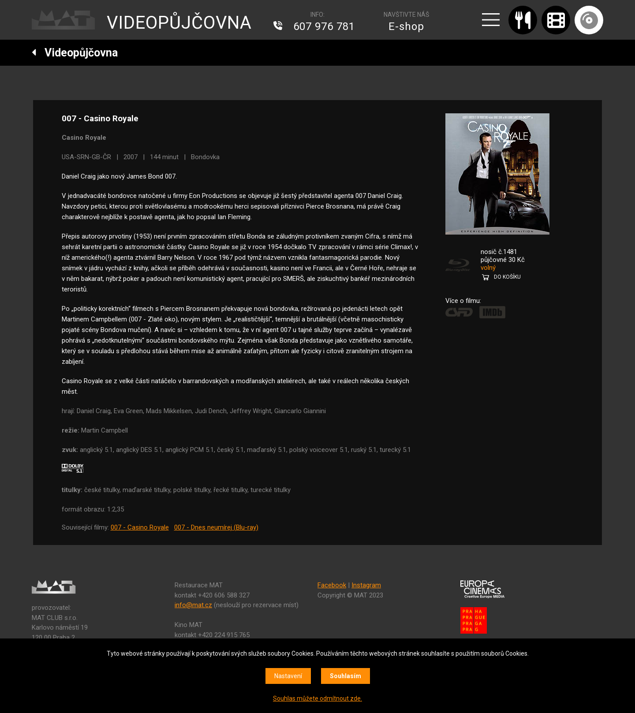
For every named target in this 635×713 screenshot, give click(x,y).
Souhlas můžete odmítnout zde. (317, 698)
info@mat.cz (193, 605)
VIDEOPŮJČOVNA (179, 22)
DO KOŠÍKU (507, 277)
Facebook (332, 585)
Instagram (366, 585)
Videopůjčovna (75, 52)
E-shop (406, 26)
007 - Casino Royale (140, 527)
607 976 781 (324, 26)
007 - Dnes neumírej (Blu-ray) (216, 527)
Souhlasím (345, 675)
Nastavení (288, 675)
